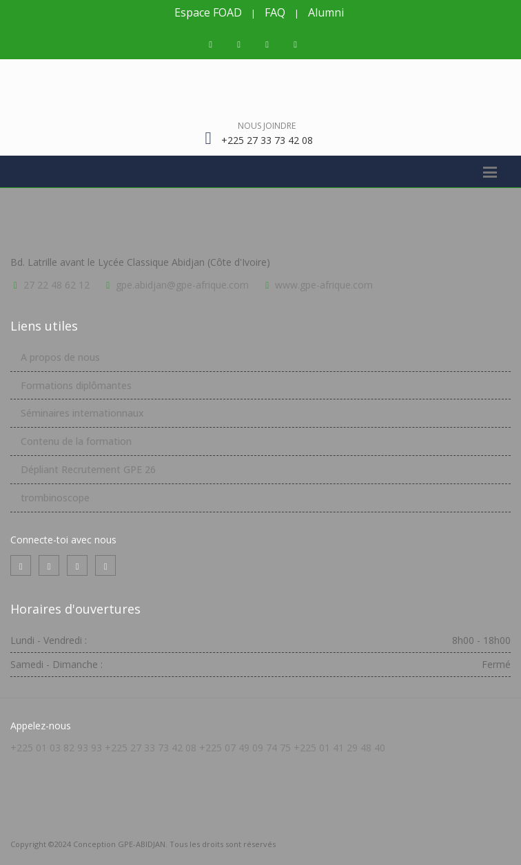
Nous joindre (267, 126)
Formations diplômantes (76, 385)
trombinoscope (55, 497)
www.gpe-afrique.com (324, 284)
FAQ (275, 12)
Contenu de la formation (76, 441)
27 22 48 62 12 (56, 284)
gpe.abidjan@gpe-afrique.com (182, 284)
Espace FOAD (208, 12)
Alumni (326, 12)
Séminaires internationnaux (82, 412)
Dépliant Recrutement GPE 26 (88, 469)
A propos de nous (60, 357)
